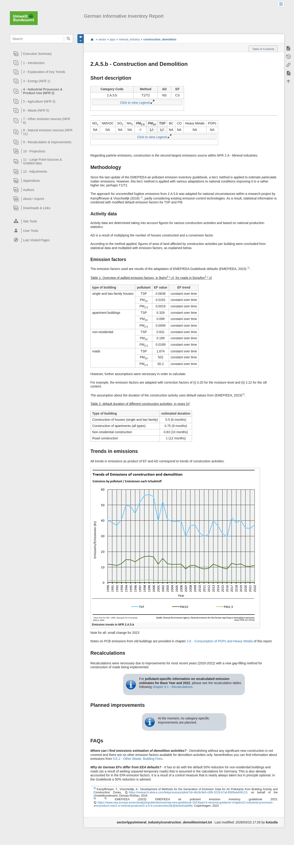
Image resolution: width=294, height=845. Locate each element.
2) (248, 267)
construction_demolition (159, 39)
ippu (112, 39)
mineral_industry (129, 39)
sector (102, 39)
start (92, 39)
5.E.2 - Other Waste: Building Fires (137, 759)
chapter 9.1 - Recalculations (172, 687)
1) (142, 197)
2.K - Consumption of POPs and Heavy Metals (220, 641)
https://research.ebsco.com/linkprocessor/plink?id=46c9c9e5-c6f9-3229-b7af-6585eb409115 (188, 792)
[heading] (41, 54)
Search (68, 38)
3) (243, 394)
